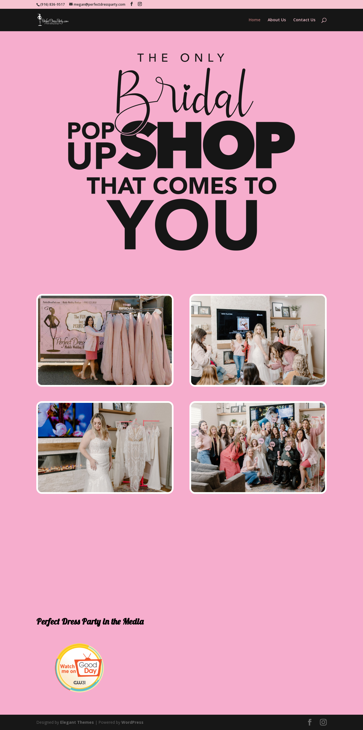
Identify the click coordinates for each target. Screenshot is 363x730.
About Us (277, 20)
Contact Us (304, 20)
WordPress (132, 722)
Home (254, 20)
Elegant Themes (77, 722)
